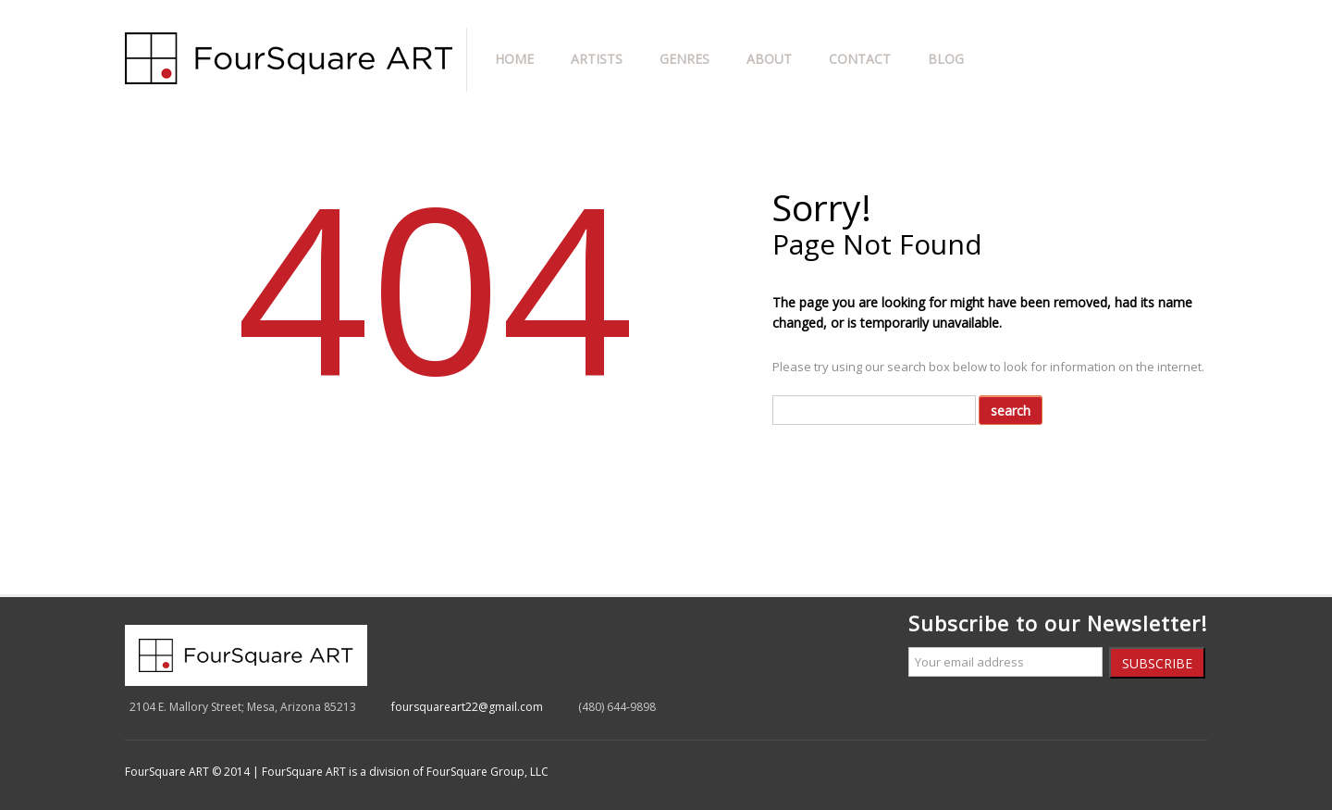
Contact (860, 59)
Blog (946, 59)
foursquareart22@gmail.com (467, 707)
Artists (597, 59)
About (769, 59)
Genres (684, 59)
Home (514, 59)
